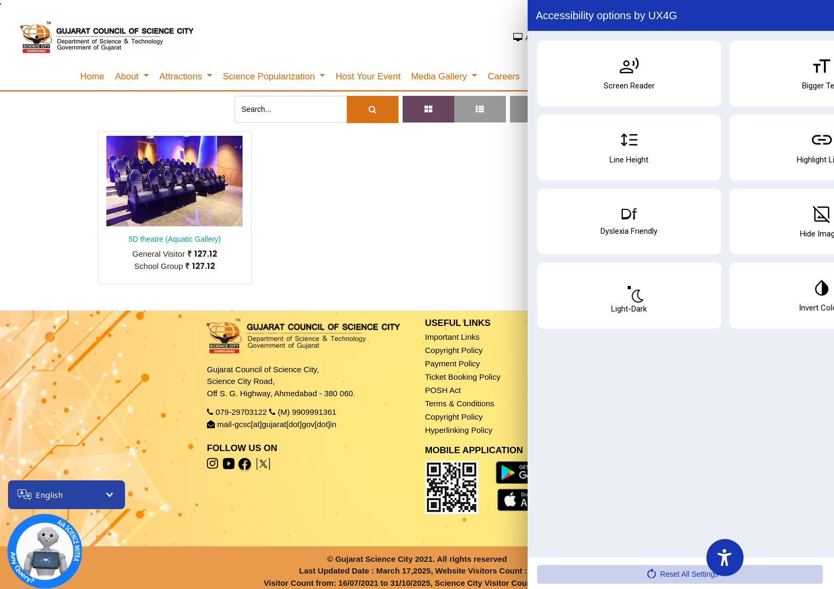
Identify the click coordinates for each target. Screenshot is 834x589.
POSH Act (443, 390)
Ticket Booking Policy (463, 376)
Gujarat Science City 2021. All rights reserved (421, 558)
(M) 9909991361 (307, 411)
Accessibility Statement (575, 403)
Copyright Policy (453, 350)
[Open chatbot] (37, 543)
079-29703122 (241, 411)
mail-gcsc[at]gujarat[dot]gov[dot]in (276, 424)
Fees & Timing (781, 558)
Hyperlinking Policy (459, 430)
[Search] (372, 109)
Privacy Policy (558, 350)
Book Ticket (780, 534)
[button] (554, 109)
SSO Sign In (793, 37)
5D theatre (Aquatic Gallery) (175, 239)
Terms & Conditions (459, 403)
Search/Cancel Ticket (697, 77)
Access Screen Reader (564, 38)
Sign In (749, 37)
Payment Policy (452, 363)
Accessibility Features (572, 416)
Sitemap (548, 390)
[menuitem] (92, 76)
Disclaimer (552, 336)
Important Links (452, 336)
